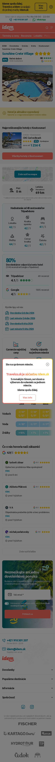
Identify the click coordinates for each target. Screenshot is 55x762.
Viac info (27, 397)
